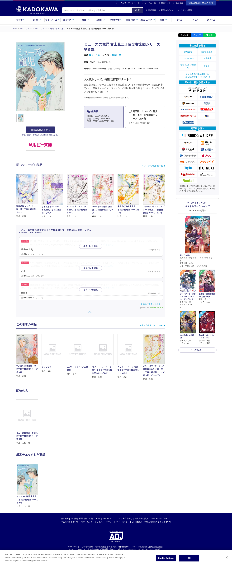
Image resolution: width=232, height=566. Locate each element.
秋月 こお (94, 55)
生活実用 (132, 20)
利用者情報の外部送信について (157, 491)
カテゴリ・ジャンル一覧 (129, 3)
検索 (137, 10)
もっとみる (195, 350)
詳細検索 (151, 10)
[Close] (226, 558)
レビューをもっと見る (150, 304)
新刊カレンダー (166, 10)
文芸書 (20, 20)
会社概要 (65, 488)
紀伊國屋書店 (206, 52)
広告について (95, 488)
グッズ (195, 20)
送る (210, 35)
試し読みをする (40, 130)
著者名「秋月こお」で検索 (151, 325)
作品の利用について (69, 491)
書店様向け (127, 488)
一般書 (84, 20)
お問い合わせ (86, 491)
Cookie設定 (137, 491)
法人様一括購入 (141, 488)
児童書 (100, 20)
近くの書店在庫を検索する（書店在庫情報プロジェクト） (197, 75)
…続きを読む (107, 244)
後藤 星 (116, 55)
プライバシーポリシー (104, 491)
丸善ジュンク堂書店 (188, 66)
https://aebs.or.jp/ (104, 521)
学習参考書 (116, 20)
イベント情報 (184, 10)
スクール (211, 20)
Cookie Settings (166, 559)
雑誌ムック (148, 20)
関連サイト (165, 3)
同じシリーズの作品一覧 (152, 166)
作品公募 (179, 3)
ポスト (186, 35)
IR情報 (74, 488)
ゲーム (179, 20)
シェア (198, 35)
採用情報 (83, 488)
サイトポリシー (123, 491)
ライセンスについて (111, 488)
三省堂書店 (206, 58)
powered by (151, 308)
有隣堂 (206, 66)
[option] (29, 421)
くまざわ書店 (188, 58)
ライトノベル (52, 20)
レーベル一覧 (150, 3)
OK (189, 559)
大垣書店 (188, 52)
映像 (163, 20)
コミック (68, 20)
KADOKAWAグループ (160, 488)
